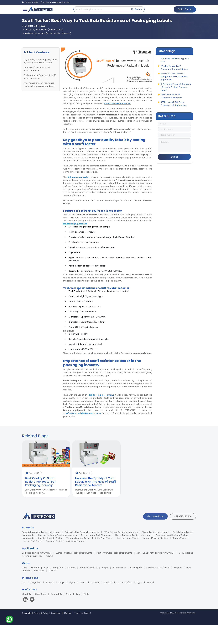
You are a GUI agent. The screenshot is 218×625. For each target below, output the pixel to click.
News (68, 594)
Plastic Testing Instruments (155, 532)
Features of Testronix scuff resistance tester (37, 69)
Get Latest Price (155, 516)
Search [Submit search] (136, 9)
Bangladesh (35, 582)
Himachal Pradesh (88, 567)
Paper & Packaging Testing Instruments (41, 532)
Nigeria (72, 582)
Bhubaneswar (119, 567)
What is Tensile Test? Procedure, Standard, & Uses (174, 69)
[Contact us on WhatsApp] (9, 620)
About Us (26, 594)
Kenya (62, 582)
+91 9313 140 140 (183, 516)
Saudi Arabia (110, 582)
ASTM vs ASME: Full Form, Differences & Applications (174, 105)
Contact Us (56, 594)
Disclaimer (56, 613)
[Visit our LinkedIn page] (26, 599)
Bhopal (105, 567)
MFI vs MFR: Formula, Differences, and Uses (171, 98)
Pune (46, 567)
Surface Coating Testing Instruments (74, 552)
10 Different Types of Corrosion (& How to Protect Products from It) (176, 88)
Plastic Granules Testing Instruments (114, 552)
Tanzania (95, 582)
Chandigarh (136, 567)
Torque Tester (180, 538)
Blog (78, 594)
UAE (24, 582)
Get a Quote (185, 9)
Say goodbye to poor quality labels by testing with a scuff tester (40, 61)
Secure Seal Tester (32, 541)
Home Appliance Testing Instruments (133, 535)
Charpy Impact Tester (128, 538)
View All (49, 556)
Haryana (178, 567)
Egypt (139, 582)
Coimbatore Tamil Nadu (157, 567)
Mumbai (35, 567)
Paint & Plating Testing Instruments (82, 532)
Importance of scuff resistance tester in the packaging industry (39, 84)
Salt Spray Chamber (76, 541)
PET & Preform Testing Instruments (121, 532)
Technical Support (83, 613)
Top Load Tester (54, 541)
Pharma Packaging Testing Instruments (57, 535)
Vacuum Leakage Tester (78, 538)
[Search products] (102, 9)
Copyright (26, 613)
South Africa (126, 582)
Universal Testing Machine (155, 538)
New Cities (39, 570)
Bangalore (58, 567)
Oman (83, 582)
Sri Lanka (50, 582)
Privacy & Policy (41, 613)
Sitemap (67, 613)
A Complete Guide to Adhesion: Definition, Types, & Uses (175, 60)
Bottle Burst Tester (104, 538)
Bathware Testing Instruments (36, 552)
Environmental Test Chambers (96, 535)
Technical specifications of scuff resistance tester (40, 77)
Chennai (71, 567)
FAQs (86, 594)
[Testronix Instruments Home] (40, 9)
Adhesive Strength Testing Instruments (155, 552)
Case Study (40, 594)
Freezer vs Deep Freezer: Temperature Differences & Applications (174, 78)
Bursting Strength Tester (50, 538)
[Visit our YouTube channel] (32, 599)
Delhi (24, 567)
